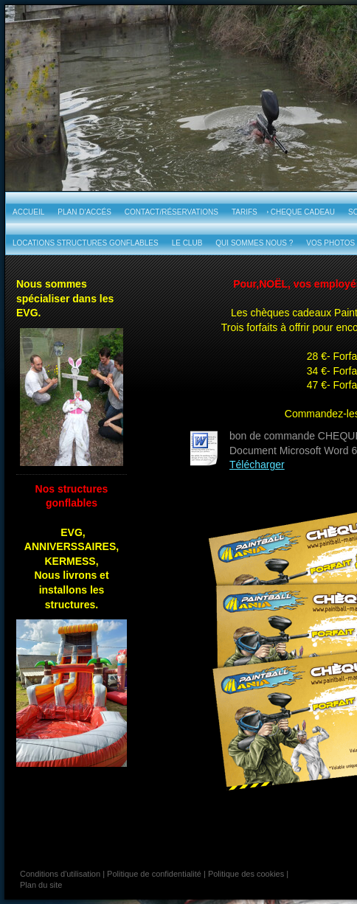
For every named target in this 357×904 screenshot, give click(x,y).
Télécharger (257, 464)
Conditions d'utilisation (60, 873)
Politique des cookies (246, 873)
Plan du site (41, 884)
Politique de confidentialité (154, 873)
